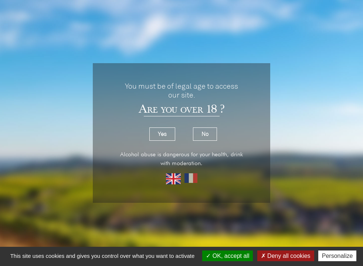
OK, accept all (227, 256)
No (204, 133)
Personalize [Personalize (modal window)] (337, 256)
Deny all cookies (286, 256)
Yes (162, 133)
